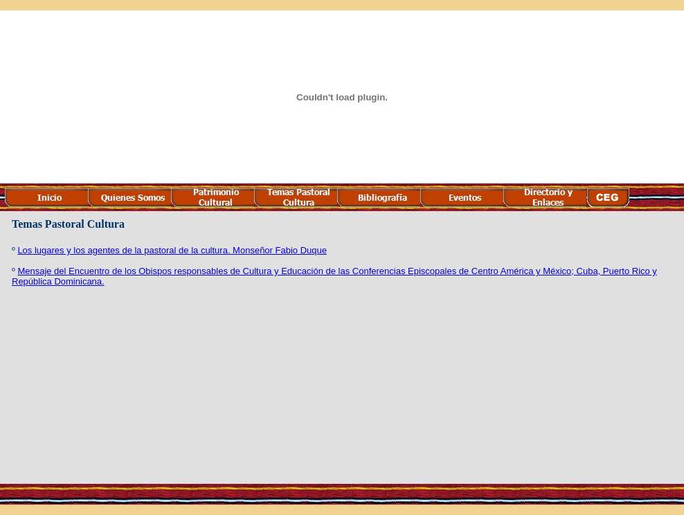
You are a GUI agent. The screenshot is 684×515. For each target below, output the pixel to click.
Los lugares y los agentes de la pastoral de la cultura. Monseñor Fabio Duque (172, 250)
